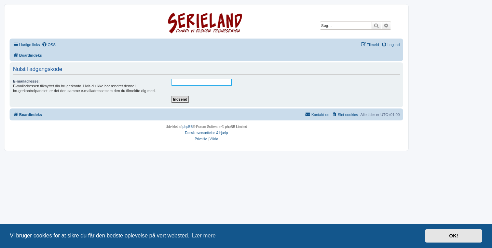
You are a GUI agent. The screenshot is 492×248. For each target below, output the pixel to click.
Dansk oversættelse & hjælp (206, 133)
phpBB (187, 127)
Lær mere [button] (204, 235)
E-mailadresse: (26, 81)
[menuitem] (49, 45)
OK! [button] (453, 235)
